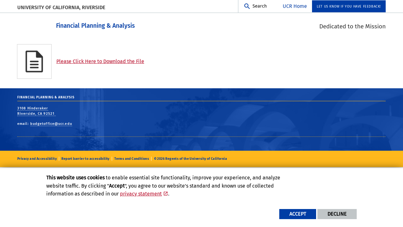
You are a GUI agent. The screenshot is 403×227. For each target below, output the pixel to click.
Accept (297, 214)
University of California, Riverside (61, 7)
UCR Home (295, 6)
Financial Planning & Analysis (118, 24)
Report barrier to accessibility (85, 158)
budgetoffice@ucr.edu (51, 123)
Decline (337, 214)
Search (260, 6)
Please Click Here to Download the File (100, 61)
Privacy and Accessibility (37, 158)
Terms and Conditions (131, 158)
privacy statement (141, 194)
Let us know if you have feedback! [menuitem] (349, 6)
